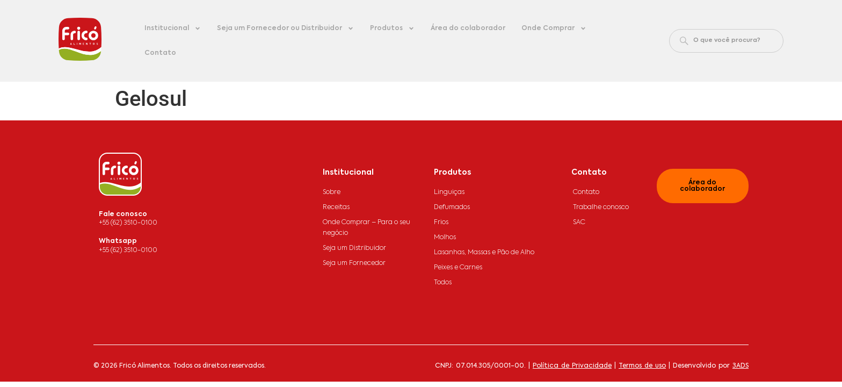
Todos (443, 283)
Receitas (336, 207)
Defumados (452, 207)
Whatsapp (118, 241)
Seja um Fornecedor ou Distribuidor (285, 28)
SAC (579, 222)
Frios (441, 222)
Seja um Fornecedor (354, 263)
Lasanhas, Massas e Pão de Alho (484, 252)
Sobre (331, 192)
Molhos (445, 237)
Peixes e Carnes (458, 267)
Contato (160, 53)
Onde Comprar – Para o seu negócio (366, 227)
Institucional (172, 28)
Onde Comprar (553, 28)
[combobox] (726, 41)
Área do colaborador (468, 28)
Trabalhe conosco (601, 207)
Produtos (392, 28)
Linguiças (449, 192)
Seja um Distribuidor (354, 248)
